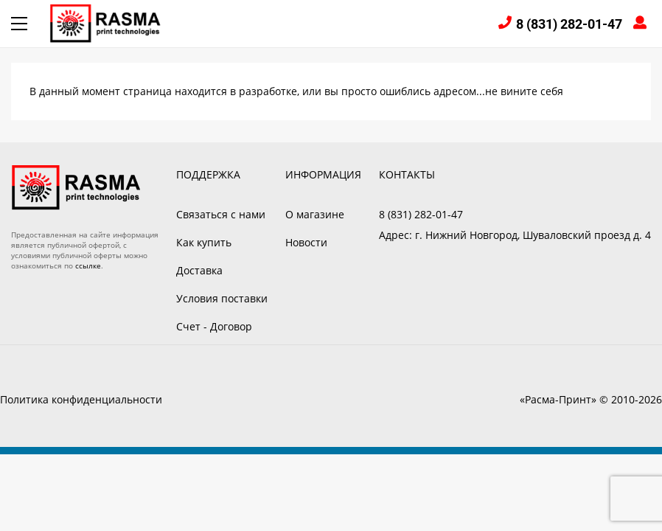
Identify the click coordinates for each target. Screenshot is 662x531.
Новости (306, 242)
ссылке (88, 265)
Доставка (199, 270)
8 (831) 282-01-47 (569, 24)
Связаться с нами (220, 214)
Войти (642, 24)
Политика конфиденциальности (81, 399)
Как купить (203, 242)
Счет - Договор (214, 326)
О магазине (314, 214)
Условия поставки (222, 298)
